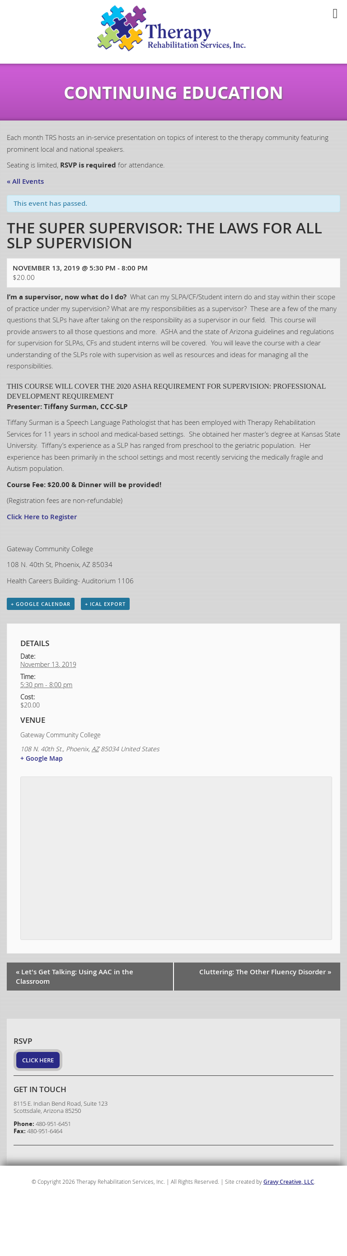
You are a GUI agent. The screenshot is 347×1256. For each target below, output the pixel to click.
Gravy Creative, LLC (288, 1182)
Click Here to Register (42, 516)
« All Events (25, 181)
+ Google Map (41, 758)
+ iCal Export (105, 603)
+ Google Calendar (40, 603)
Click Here (38, 1060)
